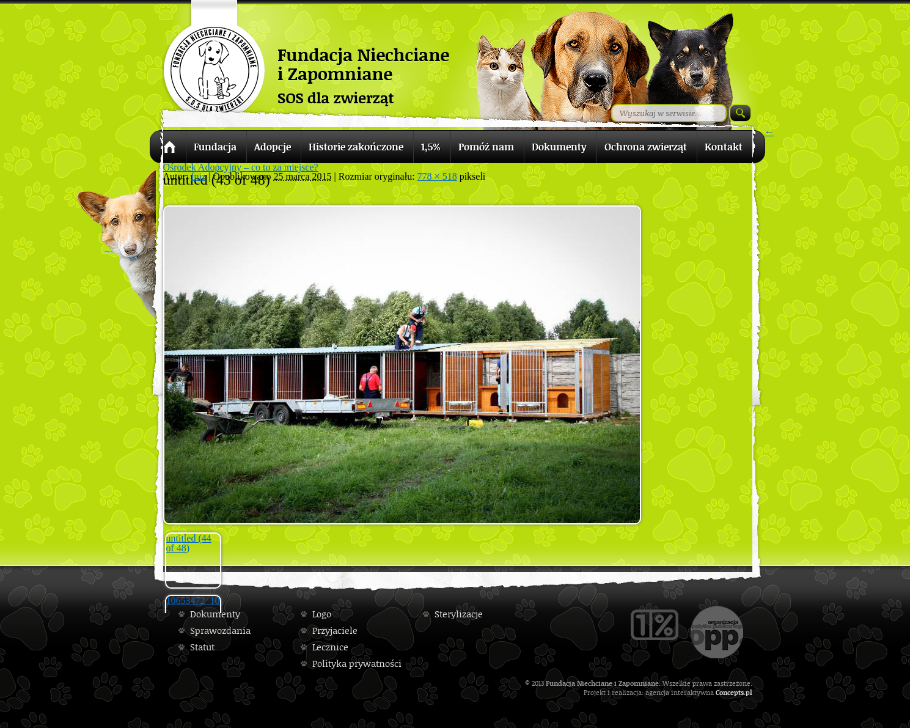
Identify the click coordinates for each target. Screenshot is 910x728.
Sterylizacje (459, 614)
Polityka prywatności (357, 663)
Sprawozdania (220, 630)
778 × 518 (437, 176)
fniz (198, 176)
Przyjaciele (335, 630)
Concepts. (731, 692)
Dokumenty (215, 614)
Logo (321, 614)
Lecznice (330, 647)
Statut (202, 647)
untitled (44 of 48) (188, 543)
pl (749, 692)
